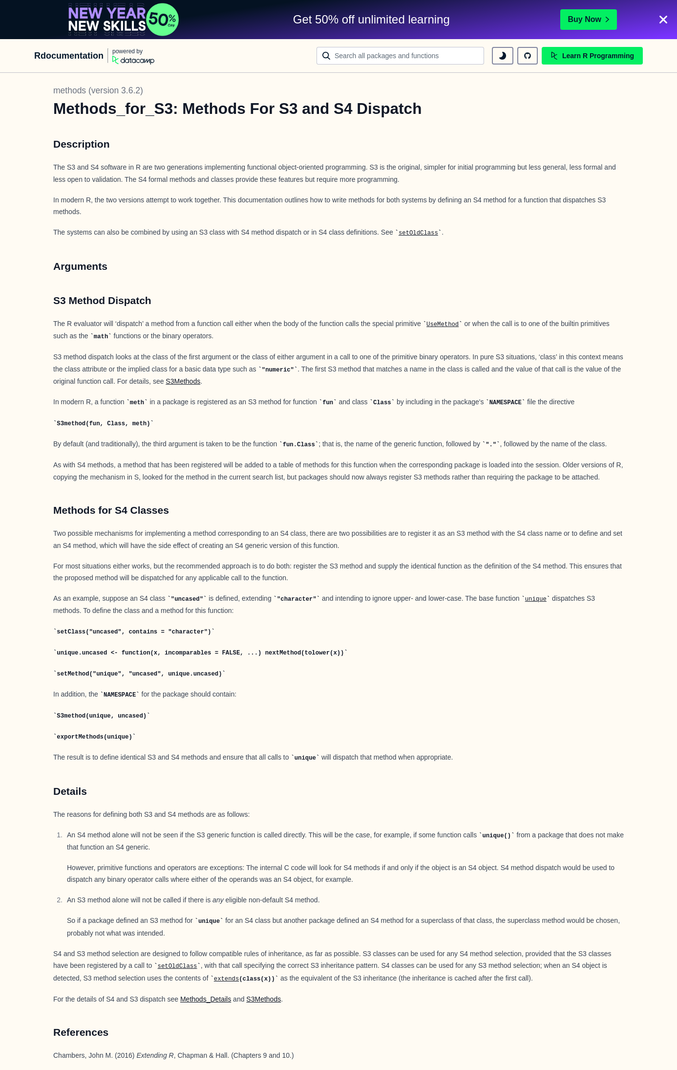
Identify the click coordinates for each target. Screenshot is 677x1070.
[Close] (663, 19)
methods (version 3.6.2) (98, 90)
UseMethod (442, 324)
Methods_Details (205, 999)
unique (536, 599)
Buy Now (588, 19)
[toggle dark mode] (502, 56)
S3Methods (183, 381)
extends (226, 979)
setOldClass (418, 233)
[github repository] (527, 56)
